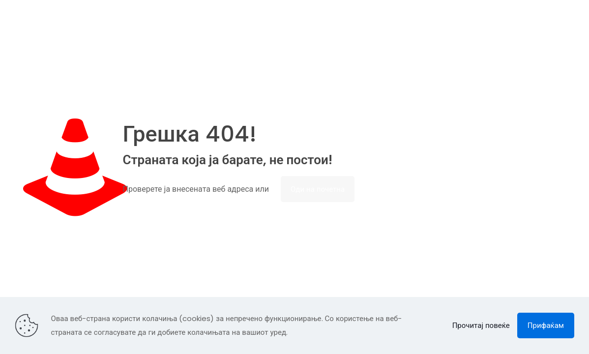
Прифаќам (546, 325)
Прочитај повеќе (481, 325)
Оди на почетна (318, 189)
